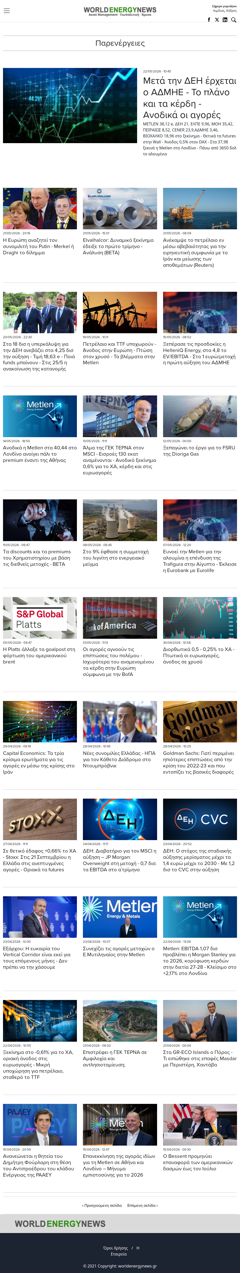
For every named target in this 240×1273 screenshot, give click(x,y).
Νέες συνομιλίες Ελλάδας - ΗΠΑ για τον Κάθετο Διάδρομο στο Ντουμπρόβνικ (119, 759)
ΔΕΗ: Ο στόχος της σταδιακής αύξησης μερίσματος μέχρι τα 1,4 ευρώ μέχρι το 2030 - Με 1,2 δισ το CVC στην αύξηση (199, 860)
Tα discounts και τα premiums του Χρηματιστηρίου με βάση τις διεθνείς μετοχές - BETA (37, 558)
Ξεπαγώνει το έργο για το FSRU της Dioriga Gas (199, 451)
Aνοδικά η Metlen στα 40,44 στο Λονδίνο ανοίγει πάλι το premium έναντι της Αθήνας (40, 454)
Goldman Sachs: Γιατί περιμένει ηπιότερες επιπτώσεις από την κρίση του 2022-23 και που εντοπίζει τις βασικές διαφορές (198, 762)
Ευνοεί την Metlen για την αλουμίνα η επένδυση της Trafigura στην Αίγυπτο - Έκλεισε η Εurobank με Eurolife (200, 561)
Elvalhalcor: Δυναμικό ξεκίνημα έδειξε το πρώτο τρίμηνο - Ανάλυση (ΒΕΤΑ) (118, 246)
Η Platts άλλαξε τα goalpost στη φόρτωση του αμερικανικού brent (39, 655)
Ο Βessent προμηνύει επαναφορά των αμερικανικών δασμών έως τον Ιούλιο (198, 1162)
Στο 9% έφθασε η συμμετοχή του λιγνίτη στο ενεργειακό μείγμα (116, 558)
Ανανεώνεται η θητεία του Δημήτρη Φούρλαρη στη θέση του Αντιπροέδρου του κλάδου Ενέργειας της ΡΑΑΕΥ (38, 1165)
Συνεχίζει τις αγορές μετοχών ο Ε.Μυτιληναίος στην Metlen (119, 952)
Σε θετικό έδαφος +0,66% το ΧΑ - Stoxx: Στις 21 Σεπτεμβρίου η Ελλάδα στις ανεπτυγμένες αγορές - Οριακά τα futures (39, 860)
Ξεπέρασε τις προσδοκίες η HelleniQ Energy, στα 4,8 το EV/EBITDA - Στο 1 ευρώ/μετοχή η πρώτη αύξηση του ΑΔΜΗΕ (199, 353)
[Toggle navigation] (8, 10)
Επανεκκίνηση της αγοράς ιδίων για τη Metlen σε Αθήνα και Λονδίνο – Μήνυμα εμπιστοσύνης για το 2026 (119, 1165)
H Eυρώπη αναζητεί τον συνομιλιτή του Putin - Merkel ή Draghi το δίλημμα (38, 246)
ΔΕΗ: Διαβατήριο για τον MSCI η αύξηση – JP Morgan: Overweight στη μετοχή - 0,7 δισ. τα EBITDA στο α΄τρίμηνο (120, 860)
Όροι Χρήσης (115, 1248)
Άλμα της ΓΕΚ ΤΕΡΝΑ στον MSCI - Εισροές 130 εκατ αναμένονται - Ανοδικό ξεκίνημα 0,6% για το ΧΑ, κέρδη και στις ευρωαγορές (119, 460)
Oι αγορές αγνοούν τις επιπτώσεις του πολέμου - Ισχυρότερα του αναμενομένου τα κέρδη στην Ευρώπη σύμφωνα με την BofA (118, 661)
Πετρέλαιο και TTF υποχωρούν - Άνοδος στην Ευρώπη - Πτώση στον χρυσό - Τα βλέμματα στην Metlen (119, 353)
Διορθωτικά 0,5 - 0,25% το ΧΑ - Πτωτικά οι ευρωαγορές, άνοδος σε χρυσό (199, 655)
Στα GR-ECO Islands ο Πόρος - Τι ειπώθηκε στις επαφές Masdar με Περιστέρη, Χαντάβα (200, 1058)
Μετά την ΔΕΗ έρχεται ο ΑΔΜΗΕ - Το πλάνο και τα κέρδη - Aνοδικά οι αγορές (189, 98)
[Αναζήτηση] (234, 20)
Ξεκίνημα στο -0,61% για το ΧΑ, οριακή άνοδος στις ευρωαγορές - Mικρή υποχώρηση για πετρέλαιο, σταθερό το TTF (38, 1064)
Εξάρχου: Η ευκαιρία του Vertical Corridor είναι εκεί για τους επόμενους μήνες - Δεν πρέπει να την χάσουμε (36, 958)
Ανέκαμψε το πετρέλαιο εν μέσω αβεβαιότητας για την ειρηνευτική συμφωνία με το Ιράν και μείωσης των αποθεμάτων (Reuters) (195, 252)
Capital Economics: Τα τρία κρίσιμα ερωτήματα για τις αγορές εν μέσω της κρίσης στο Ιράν (39, 762)
